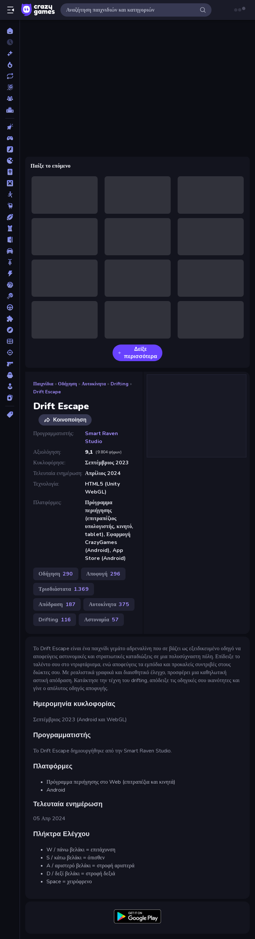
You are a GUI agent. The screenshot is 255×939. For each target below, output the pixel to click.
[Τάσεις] (10, 64)
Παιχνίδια (43, 384)
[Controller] (10, 138)
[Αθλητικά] (10, 217)
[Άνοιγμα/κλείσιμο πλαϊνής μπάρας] (11, 10)
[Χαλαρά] (10, 386)
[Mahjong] (10, 172)
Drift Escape (47, 392)
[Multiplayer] (10, 98)
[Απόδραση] (10, 239)
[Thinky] (10, 205)
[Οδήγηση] (10, 307)
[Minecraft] (10, 183)
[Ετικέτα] (10, 414)
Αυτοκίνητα (94, 384)
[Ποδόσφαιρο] (10, 341)
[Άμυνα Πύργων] (10, 228)
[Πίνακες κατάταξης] (10, 110)
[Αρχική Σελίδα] (10, 31)
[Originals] (10, 87)
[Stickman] (10, 194)
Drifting (119, 384)
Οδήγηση (67, 384)
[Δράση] (10, 273)
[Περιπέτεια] (10, 330)
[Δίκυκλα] (10, 262)
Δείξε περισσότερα (137, 353)
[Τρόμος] (10, 375)
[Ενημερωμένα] (10, 76)
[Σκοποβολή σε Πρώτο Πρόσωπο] (10, 363)
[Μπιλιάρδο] (10, 296)
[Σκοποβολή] (10, 352)
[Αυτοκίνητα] (10, 251)
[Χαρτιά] (10, 397)
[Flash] (10, 149)
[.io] (10, 160)
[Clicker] (10, 126)
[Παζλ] (10, 318)
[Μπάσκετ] (10, 284)
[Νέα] (10, 53)
